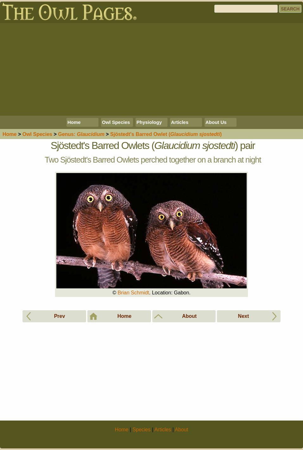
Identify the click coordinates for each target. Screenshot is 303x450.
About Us (216, 122)
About (181, 429)
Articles (179, 122)
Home (74, 122)
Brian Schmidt (133, 292)
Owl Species (116, 122)
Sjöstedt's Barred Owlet (166, 134)
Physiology (149, 122)
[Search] (246, 9)
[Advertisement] (151, 69)
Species (37, 134)
